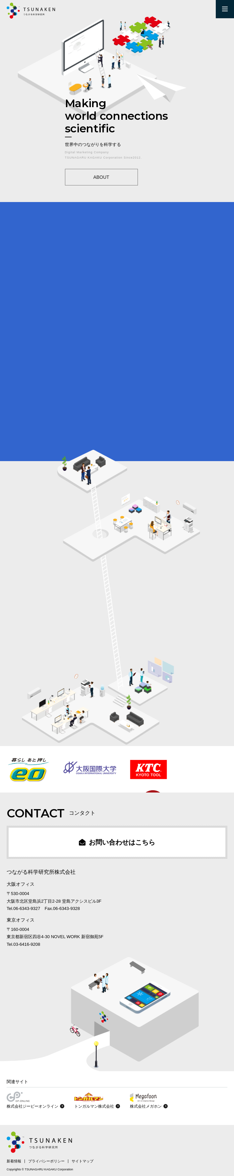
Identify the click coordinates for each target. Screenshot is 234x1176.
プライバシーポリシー (46, 1161)
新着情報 (14, 1161)
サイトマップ (82, 1161)
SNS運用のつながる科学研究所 (31, 11)
